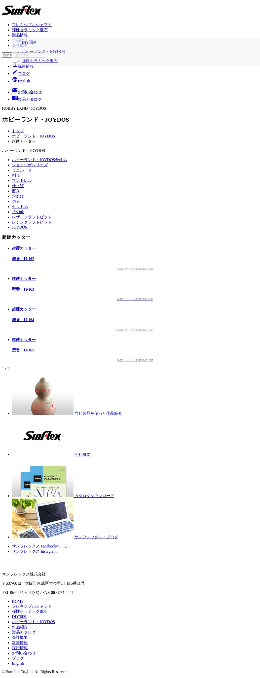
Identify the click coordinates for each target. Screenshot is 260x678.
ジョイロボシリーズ (30, 165)
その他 (18, 212)
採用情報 (23, 66)
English (21, 81)
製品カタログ (24, 632)
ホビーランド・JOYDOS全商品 (39, 160)
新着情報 (20, 643)
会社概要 (20, 45)
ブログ (21, 73)
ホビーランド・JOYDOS (33, 136)
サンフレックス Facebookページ (40, 546)
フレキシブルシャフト (32, 25)
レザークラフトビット (32, 217)
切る (16, 201)
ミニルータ (22, 170)
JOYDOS (19, 227)
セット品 (20, 206)
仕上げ (18, 186)
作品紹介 (20, 40)
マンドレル (22, 180)
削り (16, 175)
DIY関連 (19, 616)
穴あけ (18, 196)
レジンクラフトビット (32, 222)
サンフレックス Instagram (34, 551)
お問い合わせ (24, 653)
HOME (18, 601)
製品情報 (20, 35)
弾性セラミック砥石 (30, 30)
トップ (18, 131)
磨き (16, 191)
